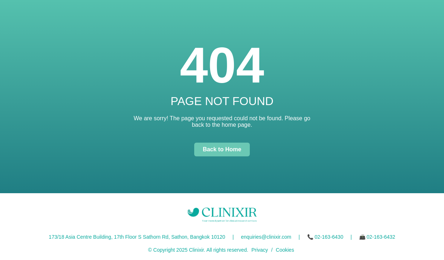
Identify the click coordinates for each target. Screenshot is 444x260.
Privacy (259, 250)
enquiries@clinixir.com (266, 237)
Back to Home (222, 149)
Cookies (285, 250)
